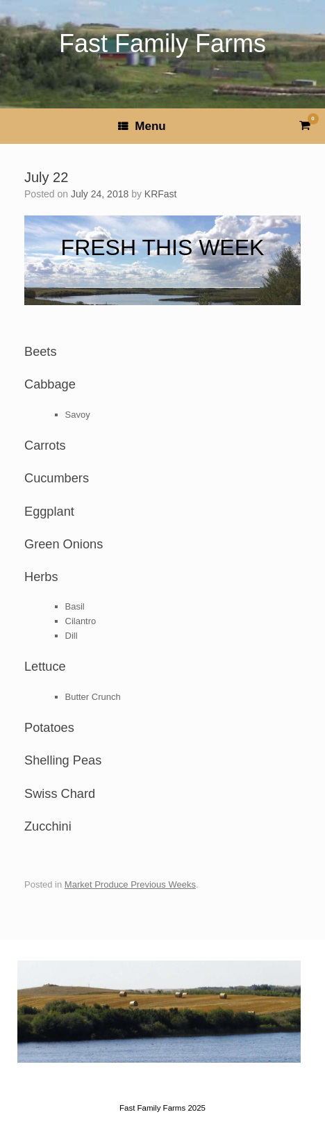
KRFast (160, 193)
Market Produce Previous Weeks (130, 884)
